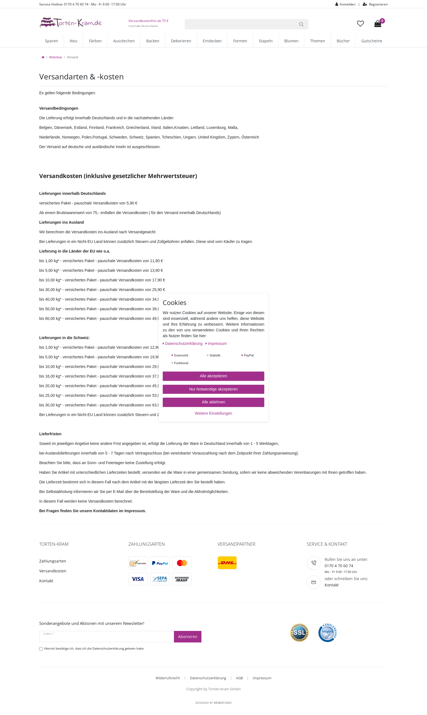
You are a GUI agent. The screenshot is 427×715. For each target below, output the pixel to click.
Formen (240, 40)
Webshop (55, 57)
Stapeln (266, 40)
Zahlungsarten (52, 561)
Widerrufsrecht (168, 677)
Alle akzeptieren (213, 376)
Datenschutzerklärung (208, 677)
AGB (239, 677)
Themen (317, 40)
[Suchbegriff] (239, 24)
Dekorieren (181, 40)
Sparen (51, 40)
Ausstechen (124, 40)
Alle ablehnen (213, 402)
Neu (73, 40)
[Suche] (301, 24)
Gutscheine (371, 40)
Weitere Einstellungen (213, 413)
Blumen (291, 40)
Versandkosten (52, 570)
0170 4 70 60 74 (339, 565)
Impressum (262, 677)
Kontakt (46, 580)
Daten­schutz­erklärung (183, 343)
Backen (152, 40)
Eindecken (212, 40)
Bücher (343, 40)
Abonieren (187, 636)
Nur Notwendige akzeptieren (213, 389)
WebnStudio (223, 703)
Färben (95, 40)
